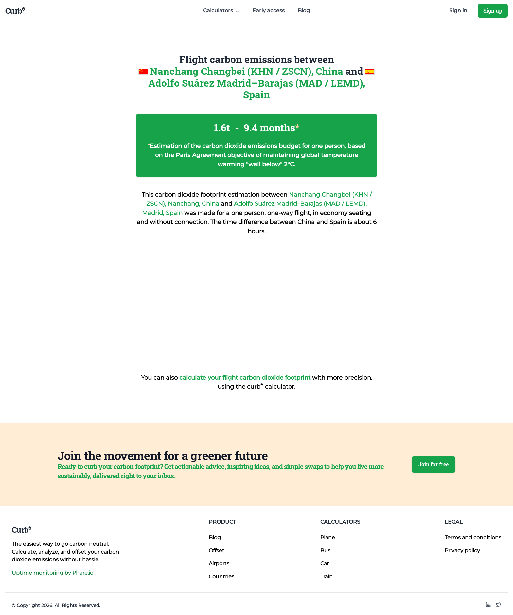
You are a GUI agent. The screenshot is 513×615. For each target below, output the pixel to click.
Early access (268, 11)
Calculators (340, 522)
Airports (219, 563)
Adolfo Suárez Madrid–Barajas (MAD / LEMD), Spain (256, 88)
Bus (325, 550)
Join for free (433, 464)
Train (326, 577)
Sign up (492, 10)
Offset (216, 550)
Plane (327, 537)
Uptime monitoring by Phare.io (52, 573)
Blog (304, 11)
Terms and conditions (473, 537)
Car (324, 563)
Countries (221, 577)
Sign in (458, 11)
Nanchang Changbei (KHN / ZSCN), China (247, 71)
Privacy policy (462, 550)
